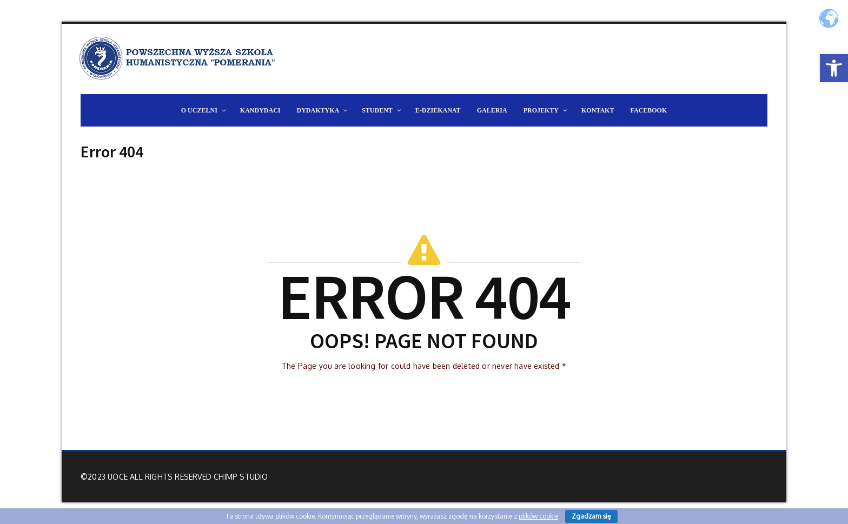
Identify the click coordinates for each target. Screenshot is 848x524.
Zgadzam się (591, 516)
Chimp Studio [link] (241, 476)
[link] (834, 68)
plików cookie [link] (538, 516)
